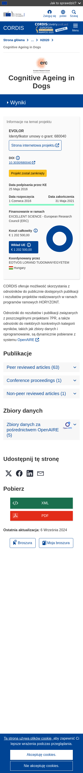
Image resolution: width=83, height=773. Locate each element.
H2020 (44, 40)
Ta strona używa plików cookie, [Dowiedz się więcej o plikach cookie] (28, 738)
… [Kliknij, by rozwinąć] (32, 40)
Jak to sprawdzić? (65, 3)
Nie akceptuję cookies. (41, 766)
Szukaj (74, 14)
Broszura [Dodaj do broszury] (22, 542)
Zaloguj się (49, 14)
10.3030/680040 (20, 162)
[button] (63, 14)
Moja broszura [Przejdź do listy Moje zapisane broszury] (56, 543)
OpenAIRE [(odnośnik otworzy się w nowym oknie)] (26, 340)
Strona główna (14, 40)
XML (45, 503)
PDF (45, 516)
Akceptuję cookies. (41, 755)
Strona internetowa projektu (36, 144)
